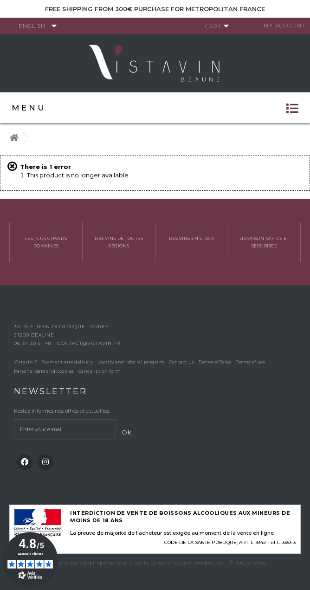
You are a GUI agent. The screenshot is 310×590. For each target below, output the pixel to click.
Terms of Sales (215, 361)
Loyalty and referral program (130, 361)
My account (285, 25)
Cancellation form (99, 371)
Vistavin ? (25, 361)
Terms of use (250, 361)
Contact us (181, 361)
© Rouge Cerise (247, 562)
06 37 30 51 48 (33, 343)
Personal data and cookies (44, 371)
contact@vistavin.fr (88, 343)
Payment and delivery (67, 361)
